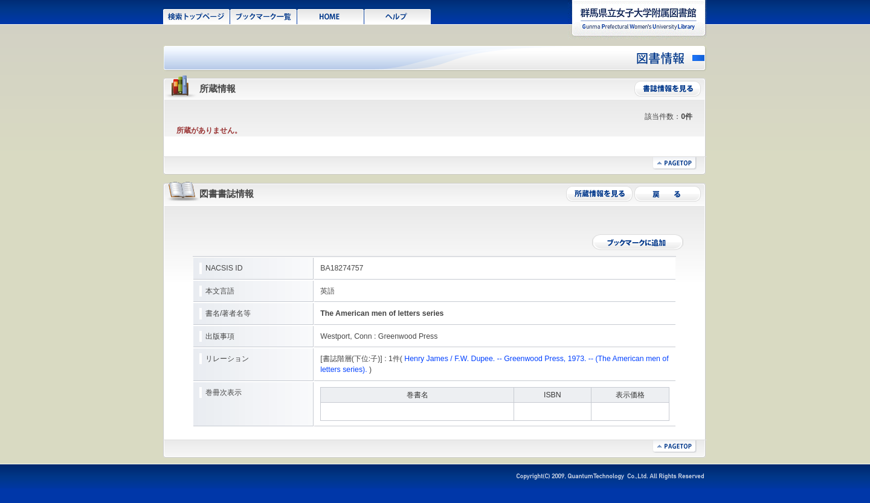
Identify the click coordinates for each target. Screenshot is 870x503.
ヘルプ (397, 15)
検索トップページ (196, 15)
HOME (330, 15)
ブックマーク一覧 (263, 15)
